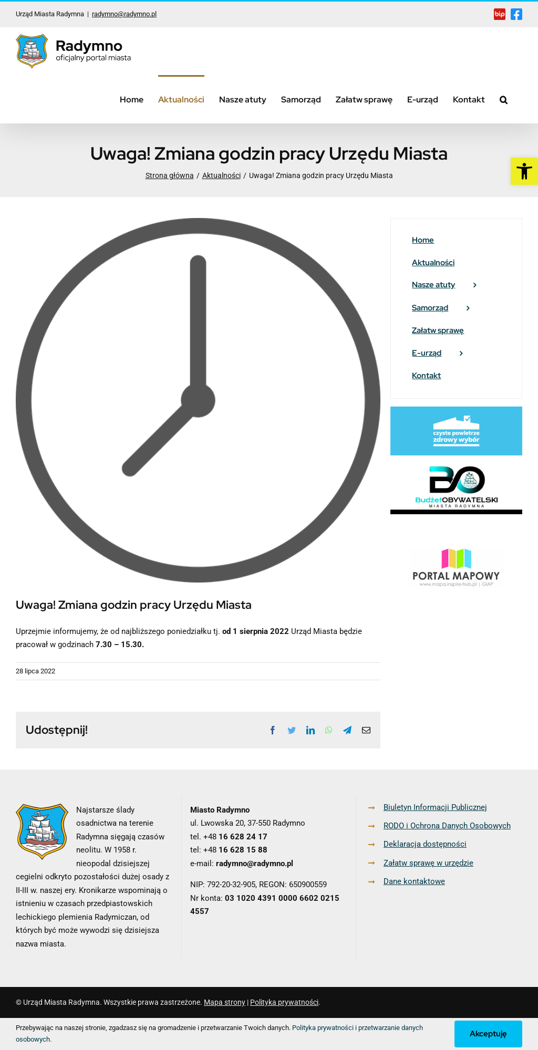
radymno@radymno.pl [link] (124, 14)
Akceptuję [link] (488, 1033)
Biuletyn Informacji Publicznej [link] (435, 807)
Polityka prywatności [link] (284, 1002)
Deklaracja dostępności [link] (425, 844)
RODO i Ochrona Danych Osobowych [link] (447, 825)
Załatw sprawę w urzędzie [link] (428, 863)
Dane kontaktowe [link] (414, 881)
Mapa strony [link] (224, 1002)
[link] (524, 171)
